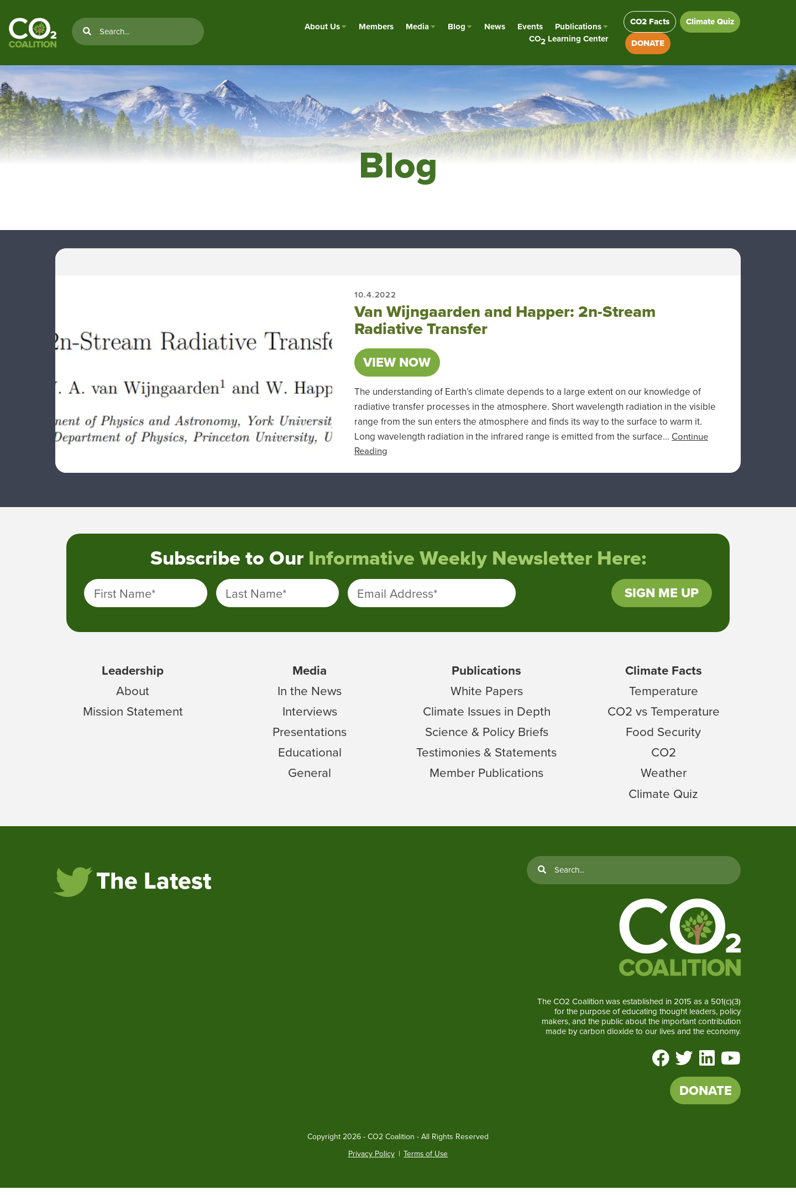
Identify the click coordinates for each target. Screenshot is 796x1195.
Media (413, 28)
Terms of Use (425, 1161)
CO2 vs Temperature (663, 716)
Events (526, 28)
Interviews (309, 716)
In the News (309, 696)
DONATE (644, 45)
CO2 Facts (647, 23)
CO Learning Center (564, 40)
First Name (124, 598)
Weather (663, 778)
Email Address (397, 598)
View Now (399, 366)
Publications (574, 28)
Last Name (256, 598)
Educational (309, 757)
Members (372, 28)
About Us (318, 28)
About (133, 696)
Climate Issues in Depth (487, 716)
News (490, 28)
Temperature (663, 696)
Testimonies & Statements (486, 757)
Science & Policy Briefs (486, 737)
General (309, 778)
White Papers (486, 696)
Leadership (132, 675)
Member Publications (486, 778)
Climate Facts (663, 675)
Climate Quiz (709, 23)
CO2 (663, 757)
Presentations (309, 737)
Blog (453, 28)
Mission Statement (133, 716)
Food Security (663, 737)
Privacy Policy (371, 1161)
